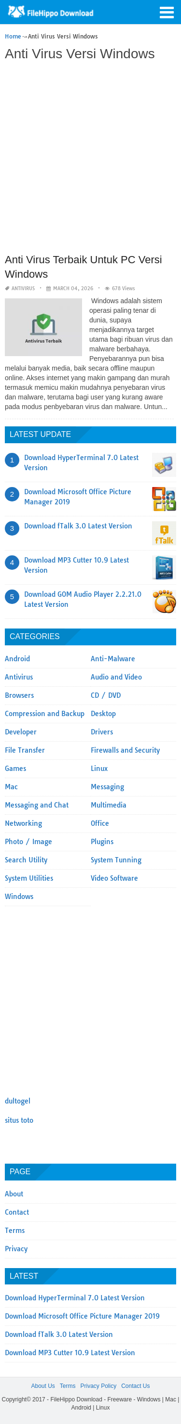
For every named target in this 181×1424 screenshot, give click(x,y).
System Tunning (116, 860)
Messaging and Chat (37, 805)
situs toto (19, 1120)
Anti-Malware (113, 658)
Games (15, 768)
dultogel (17, 1101)
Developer (21, 732)
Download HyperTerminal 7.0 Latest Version (75, 1298)
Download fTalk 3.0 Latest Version (78, 526)
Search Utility (26, 860)
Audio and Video (116, 677)
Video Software (114, 878)
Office (100, 823)
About (14, 1194)
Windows (19, 896)
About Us (43, 1386)
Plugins (102, 841)
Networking (23, 823)
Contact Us (135, 1386)
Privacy (16, 1248)
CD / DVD (106, 695)
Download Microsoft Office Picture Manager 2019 (82, 1316)
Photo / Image (28, 841)
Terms (15, 1230)
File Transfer (25, 750)
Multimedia (108, 805)
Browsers (19, 695)
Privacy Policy (98, 1386)
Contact (17, 1212)
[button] (166, 11)
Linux (99, 768)
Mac (11, 787)
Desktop (103, 713)
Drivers (102, 732)
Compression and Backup (44, 713)
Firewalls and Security (125, 750)
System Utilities (29, 878)
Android (17, 658)
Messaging (107, 787)
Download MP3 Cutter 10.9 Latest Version (70, 1352)
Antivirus (23, 288)
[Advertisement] (90, 158)
